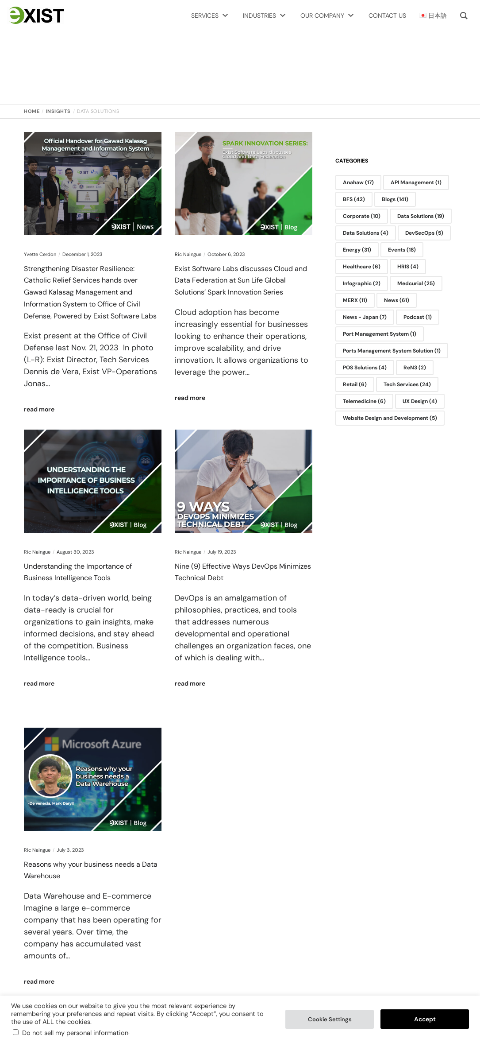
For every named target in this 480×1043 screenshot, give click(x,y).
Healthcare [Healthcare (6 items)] (361, 266)
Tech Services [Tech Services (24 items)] (407, 384)
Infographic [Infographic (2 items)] (361, 283)
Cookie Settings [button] (330, 1019)
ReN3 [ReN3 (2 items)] (414, 367)
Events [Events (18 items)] (402, 249)
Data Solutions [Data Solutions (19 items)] (420, 216)
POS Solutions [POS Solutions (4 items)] (365, 367)
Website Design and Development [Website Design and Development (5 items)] (390, 418)
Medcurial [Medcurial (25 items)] (416, 283)
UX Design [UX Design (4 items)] (420, 401)
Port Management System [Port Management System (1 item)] (379, 333)
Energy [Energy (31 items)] (357, 249)
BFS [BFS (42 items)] (354, 199)
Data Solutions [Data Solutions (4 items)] (365, 233)
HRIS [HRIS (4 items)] (408, 266)
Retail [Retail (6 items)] (355, 384)
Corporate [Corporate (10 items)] (361, 216)
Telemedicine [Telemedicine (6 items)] (364, 401)
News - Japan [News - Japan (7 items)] (365, 317)
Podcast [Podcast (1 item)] (417, 317)
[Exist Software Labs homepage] (35, 15)
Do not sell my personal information (75, 1032)
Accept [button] (425, 1019)
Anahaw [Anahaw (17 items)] (358, 182)
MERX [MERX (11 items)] (355, 300)
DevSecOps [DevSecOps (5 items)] (424, 233)
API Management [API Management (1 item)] (416, 182)
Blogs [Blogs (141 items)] (395, 199)
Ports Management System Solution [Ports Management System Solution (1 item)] (392, 350)
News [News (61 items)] (396, 300)
